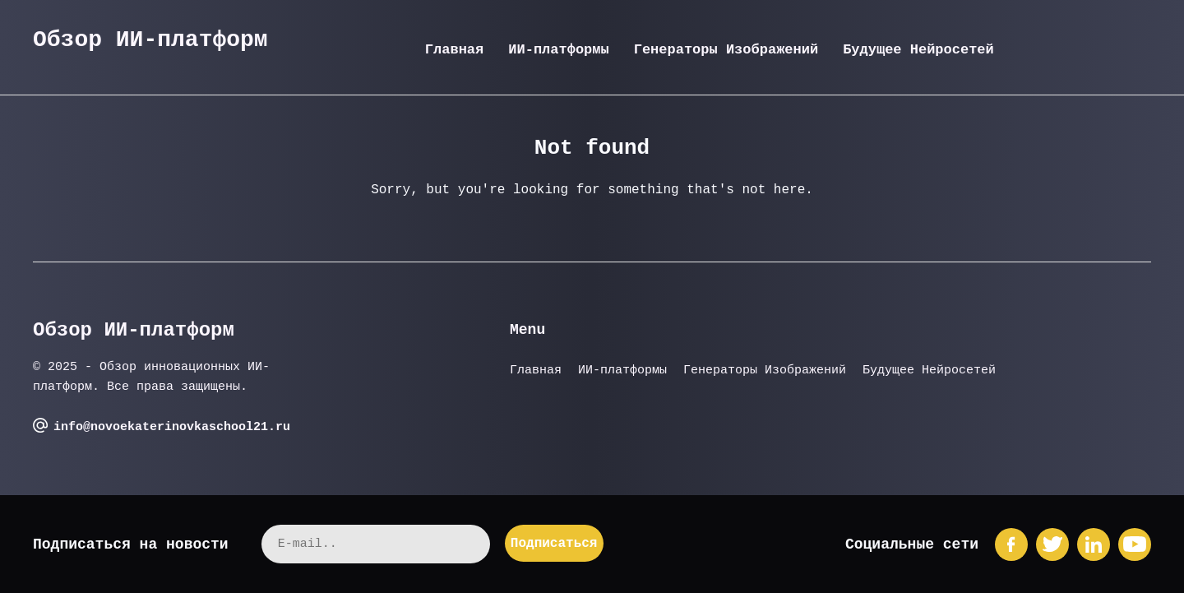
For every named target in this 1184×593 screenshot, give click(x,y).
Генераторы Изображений (726, 50)
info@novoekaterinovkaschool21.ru (171, 427)
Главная (454, 50)
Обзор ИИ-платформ (150, 40)
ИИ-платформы (558, 50)
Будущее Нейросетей (918, 50)
